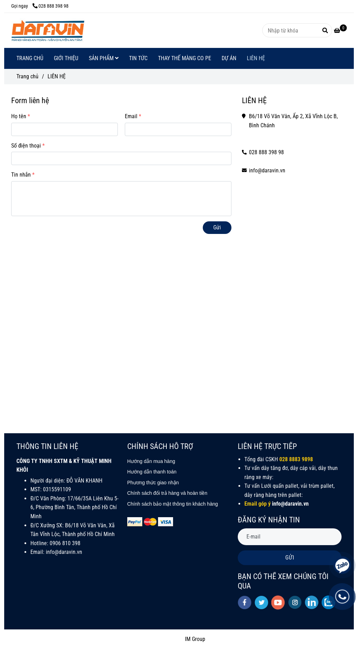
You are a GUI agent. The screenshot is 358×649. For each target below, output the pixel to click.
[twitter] (261, 602)
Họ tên (18, 116)
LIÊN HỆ (256, 58)
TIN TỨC (138, 58)
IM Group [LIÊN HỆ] (195, 639)
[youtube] (278, 602)
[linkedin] (311, 602)
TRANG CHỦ (29, 58)
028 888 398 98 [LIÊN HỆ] (51, 6)
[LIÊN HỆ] (48, 30)
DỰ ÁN (229, 58)
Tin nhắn (21, 174)
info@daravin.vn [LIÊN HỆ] (267, 170)
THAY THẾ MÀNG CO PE (184, 58)
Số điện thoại (26, 145)
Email (131, 116)
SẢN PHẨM (104, 58)
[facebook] (244, 602)
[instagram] (295, 602)
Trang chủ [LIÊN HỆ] (27, 76)
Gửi (217, 227)
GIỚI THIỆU (66, 58)
